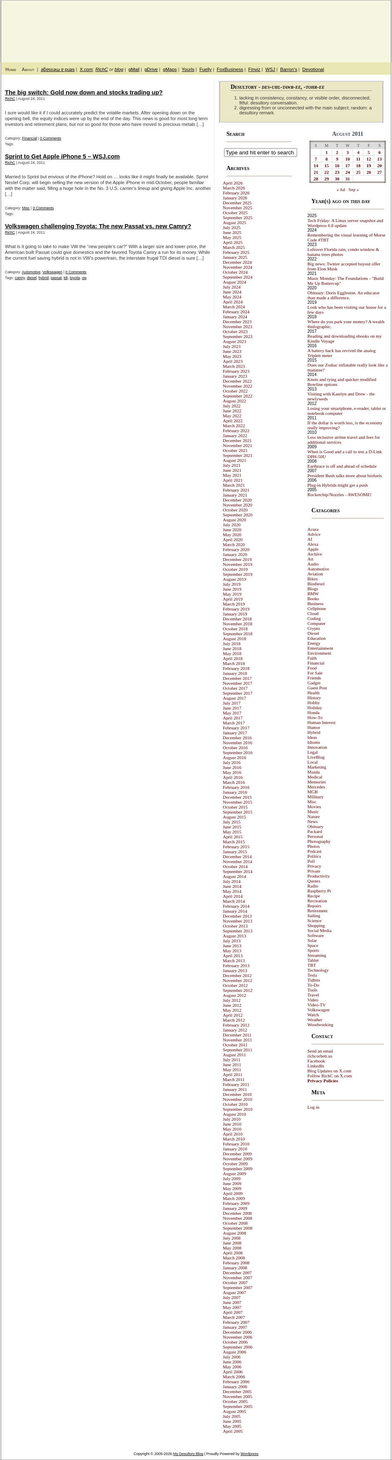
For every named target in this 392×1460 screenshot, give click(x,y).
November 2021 (237, 445)
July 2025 (232, 227)
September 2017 (238, 693)
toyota (75, 278)
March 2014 (234, 901)
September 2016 (238, 752)
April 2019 (233, 598)
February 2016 (236, 787)
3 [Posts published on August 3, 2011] (348, 152)
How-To (315, 717)
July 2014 (232, 881)
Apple (313, 549)
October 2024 (235, 272)
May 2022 (232, 415)
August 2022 (234, 400)
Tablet (313, 960)
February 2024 (236, 311)
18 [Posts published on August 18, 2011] (358, 165)
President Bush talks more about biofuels (344, 475)
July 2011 (232, 1059)
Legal (312, 752)
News (312, 821)
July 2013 (232, 940)
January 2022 (235, 435)
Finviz (254, 69)
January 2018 (235, 673)
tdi (66, 278)
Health (313, 692)
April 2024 (233, 301)
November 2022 (237, 385)
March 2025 (234, 247)
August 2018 (234, 638)
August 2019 (234, 579)
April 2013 (233, 955)
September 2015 (238, 811)
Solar (312, 940)
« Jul (340, 189)
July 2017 (232, 702)
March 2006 (234, 1376)
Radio (312, 885)
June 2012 (232, 1005)
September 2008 (238, 1228)
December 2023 (237, 321)
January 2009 (235, 1208)
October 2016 (235, 747)
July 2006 (232, 1356)
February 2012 (236, 1024)
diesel (32, 278)
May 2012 (232, 1010)
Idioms (313, 742)
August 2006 (234, 1351)
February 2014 (236, 906)
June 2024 (232, 291)
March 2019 (234, 603)
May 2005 (232, 1426)
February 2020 (236, 549)
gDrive (151, 69)
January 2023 (235, 376)
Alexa (312, 544)
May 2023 (232, 356)
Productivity (318, 875)
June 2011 (232, 1064)
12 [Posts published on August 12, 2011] (368, 158)
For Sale (315, 672)
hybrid (43, 278)
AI (309, 539)
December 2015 (237, 797)
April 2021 (233, 480)
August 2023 (234, 341)
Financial (29, 138)
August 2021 (234, 460)
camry (20, 278)
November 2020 (237, 504)
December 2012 (237, 975)
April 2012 (233, 1015)
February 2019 (236, 608)
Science (314, 920)
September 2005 (238, 1406)
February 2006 (236, 1381)
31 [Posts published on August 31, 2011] (347, 178)
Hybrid (313, 732)
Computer (316, 623)
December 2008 (237, 1213)
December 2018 (237, 618)
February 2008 (236, 1262)
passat (56, 278)
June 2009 (232, 1183)
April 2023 (233, 361)
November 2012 (237, 980)
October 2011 (235, 1044)
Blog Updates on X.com (329, 1070)
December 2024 (237, 262)
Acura (313, 529)
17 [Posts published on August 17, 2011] (347, 165)
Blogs (312, 588)
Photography (319, 841)
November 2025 (237, 207)
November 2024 (237, 267)
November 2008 (237, 1218)
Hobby (313, 702)
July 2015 (232, 821)
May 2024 (232, 296)
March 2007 (234, 1317)
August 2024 (234, 281)
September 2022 (238, 395)
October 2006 (235, 1341)
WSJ (270, 69)
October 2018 (235, 628)
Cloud (313, 613)
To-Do (313, 984)
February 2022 (236, 430)
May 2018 (232, 653)
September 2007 (238, 1287)
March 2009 (234, 1198)
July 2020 (232, 524)
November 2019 (237, 564)
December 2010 (237, 1094)
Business (315, 603)
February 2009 (236, 1203)
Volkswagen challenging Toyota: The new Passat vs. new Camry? (98, 226)
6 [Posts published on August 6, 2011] (379, 152)
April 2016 (233, 777)
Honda (313, 712)
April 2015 (233, 836)
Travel (313, 994)
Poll (311, 861)
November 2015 (237, 802)
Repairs (314, 905)
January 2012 (235, 1029)
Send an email (320, 1050)
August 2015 (234, 816)
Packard (314, 831)
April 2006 (233, 1371)
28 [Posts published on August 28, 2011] (316, 178)
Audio (313, 563)
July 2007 (232, 1297)
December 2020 (237, 499)
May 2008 (232, 1247)
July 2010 (232, 1119)
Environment (319, 653)
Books (313, 598)
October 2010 (235, 1104)
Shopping (316, 925)
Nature (313, 816)
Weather (314, 1019)
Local (312, 762)
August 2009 (234, 1173)
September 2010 (238, 1109)
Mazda (313, 771)
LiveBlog (316, 757)
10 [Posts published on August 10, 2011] (347, 158)
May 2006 (232, 1366)
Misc (26, 208)
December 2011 (237, 1034)
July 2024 (232, 286)
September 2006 (238, 1346)
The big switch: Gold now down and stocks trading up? (84, 92)
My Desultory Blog (311, 27)
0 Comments (50, 138)
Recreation (317, 900)
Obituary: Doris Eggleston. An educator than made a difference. (343, 295)
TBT (311, 965)
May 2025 (232, 237)
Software (315, 935)
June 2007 (232, 1302)
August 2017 (234, 698)
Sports (313, 950)
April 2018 (233, 658)
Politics (314, 856)
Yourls (188, 69)
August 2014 (234, 876)
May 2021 (232, 475)
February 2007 (236, 1322)
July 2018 (232, 643)
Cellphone (316, 608)
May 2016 (232, 772)
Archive (314, 553)
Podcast (314, 851)
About (27, 69)
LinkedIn (315, 1065)
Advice (314, 534)
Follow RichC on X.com (329, 1075)
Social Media (319, 930)
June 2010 (232, 1124)
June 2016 (232, 767)
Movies (314, 806)
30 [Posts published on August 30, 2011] (337, 178)
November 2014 (237, 861)
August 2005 (234, 1411)
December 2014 (237, 856)
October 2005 (235, 1401)
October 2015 (235, 807)
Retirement (317, 910)
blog (119, 69)
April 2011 (233, 1074)
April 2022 (233, 420)
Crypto (313, 628)
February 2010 (236, 1143)
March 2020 (234, 544)
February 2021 (236, 489)
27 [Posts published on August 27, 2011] (379, 172)
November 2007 (237, 1277)
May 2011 (232, 1069)
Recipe (313, 895)
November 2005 (237, 1396)
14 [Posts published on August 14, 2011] (316, 165)
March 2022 (234, 425)
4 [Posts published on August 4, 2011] (358, 152)
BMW (313, 593)
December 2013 (237, 915)
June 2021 (232, 470)
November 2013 (237, 920)
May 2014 (232, 891)
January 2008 (235, 1267)
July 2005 (232, 1416)
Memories (316, 781)
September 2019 (238, 574)
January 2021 (235, 494)
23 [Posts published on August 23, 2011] (337, 172)
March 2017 (234, 722)
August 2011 (234, 1054)
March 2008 (234, 1257)
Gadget (314, 682)
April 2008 (233, 1252)
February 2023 (236, 371)
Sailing (313, 915)
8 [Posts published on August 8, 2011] (327, 158)
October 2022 (235, 390)
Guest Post (317, 687)
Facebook (316, 1060)
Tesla (312, 975)
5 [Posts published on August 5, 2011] (369, 152)
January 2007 (235, 1327)
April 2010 (233, 1133)
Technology (318, 970)
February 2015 (236, 846)
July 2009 (232, 1178)
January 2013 (235, 970)
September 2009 (238, 1168)
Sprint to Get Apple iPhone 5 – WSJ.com (62, 156)
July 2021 (232, 465)
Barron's (288, 69)
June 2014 (232, 886)
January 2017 (235, 732)
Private (313, 870)
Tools (312, 989)
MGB (312, 791)
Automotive (31, 272)
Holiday (314, 707)
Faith (312, 657)
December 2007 (237, 1272)
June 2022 (232, 410)
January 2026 (235, 197)
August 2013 (234, 935)
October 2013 (235, 925)
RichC (101, 69)
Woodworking (320, 1024)
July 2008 (232, 1237)
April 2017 (233, 717)
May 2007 (232, 1307)
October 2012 (235, 985)
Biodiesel (316, 583)
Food (312, 667)
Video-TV (316, 1004)
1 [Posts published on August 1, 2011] (327, 152)
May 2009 (232, 1188)
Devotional (313, 69)
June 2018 (232, 648)
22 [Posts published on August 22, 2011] (326, 172)
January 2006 (235, 1386)
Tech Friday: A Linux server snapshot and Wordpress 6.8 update (345, 223)
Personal (315, 836)
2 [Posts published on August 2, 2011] (337, 152)
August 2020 (234, 519)
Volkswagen (52, 272)
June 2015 (232, 826)
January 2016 (235, 792)
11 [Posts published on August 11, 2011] (358, 158)
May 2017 (232, 712)
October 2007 (235, 1282)
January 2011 (235, 1089)
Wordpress (249, 1454)
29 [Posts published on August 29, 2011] (326, 178)
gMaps (170, 69)
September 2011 (237, 1049)
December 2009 (237, 1153)
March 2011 (234, 1079)
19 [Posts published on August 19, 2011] (368, 165)
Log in (313, 1107)
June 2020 (232, 529)
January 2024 (235, 316)
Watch (313, 1014)
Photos (313, 846)
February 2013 (236, 965)
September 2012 (238, 990)
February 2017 (236, 727)
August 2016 (234, 757)
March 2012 (234, 1020)
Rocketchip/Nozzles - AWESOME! (339, 494)
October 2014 (235, 866)
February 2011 (236, 1084)
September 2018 (238, 633)
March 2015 (234, 841)
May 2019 (232, 594)
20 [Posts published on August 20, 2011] (379, 165)
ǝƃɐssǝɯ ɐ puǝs (58, 69)
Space (312, 945)
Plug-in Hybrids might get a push (337, 485)
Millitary (315, 796)
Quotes (313, 880)
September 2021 (238, 455)
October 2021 (235, 450)
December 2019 (237, 559)
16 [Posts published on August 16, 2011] (337, 165)
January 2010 (235, 1148)
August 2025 (234, 222)
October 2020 (235, 509)
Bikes (312, 578)
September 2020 (238, 514)
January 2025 (235, 257)
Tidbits (313, 979)
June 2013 (232, 945)
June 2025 (232, 232)
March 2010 (234, 1138)
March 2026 (234, 187)
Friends (314, 677)
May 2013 (232, 950)
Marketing (316, 766)
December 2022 (237, 381)
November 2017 (237, 683)
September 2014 (238, 871)
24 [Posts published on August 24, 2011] (347, 172)
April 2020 (233, 539)
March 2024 (234, 306)
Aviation (315, 573)
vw (84, 278)
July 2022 (232, 405)
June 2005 (232, 1421)
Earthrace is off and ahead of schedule (342, 466)
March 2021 (234, 485)
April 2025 (233, 242)
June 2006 (232, 1361)
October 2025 (235, 212)
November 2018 (237, 623)
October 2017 (235, 688)
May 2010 (232, 1128)
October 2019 (235, 569)
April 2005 (233, 1431)
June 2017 (232, 707)
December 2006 (237, 1332)
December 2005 (237, 1391)
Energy (314, 643)
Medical (314, 776)
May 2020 (232, 534)
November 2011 (237, 1039)
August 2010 (234, 1114)
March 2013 (234, 960)
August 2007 (234, 1292)
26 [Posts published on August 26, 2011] (368, 172)
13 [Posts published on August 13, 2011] (379, 158)
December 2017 (237, 678)
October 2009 (235, 1163)
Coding (314, 618)
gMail (133, 69)
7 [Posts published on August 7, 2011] (316, 158)
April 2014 (233, 896)
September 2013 (238, 930)
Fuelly (205, 69)
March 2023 (234, 366)
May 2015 (232, 831)
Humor (313, 727)
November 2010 (237, 1099)
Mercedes (316, 786)
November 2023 (237, 326)
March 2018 (234, 663)
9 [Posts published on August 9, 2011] (337, 158)
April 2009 (233, 1193)
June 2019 (232, 589)
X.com (86, 69)
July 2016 (232, 762)
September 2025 (238, 217)
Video (312, 999)
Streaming (316, 955)
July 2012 (232, 1000)
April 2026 (233, 182)
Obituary (315, 826)
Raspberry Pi (319, 890)
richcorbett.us (319, 1055)
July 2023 (232, 346)
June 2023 (232, 351)
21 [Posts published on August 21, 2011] (316, 172)
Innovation (317, 747)
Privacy (314, 866)
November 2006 (237, 1337)
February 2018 (236, 668)
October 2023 (235, 331)
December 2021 (237, 440)
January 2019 (235, 613)
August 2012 (234, 995)
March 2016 (234, 782)
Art (310, 558)
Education (316, 638)
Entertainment (320, 648)
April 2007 (233, 1312)
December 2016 (237, 737)
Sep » (354, 189)
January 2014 (235, 911)
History (314, 697)
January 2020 (235, 554)
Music (313, 811)
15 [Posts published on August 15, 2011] (326, 165)
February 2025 (236, 252)
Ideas (312, 737)
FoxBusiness (230, 69)
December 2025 (237, 202)
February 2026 (236, 192)
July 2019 (232, 584)
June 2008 (232, 1242)
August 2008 (234, 1232)
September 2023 (238, 336)
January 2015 (235, 851)
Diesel (313, 633)
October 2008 (235, 1223)
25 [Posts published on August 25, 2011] (358, 172)
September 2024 (238, 276)
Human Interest (321, 722)
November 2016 (237, 742)
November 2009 (237, 1158)
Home (10, 69)
